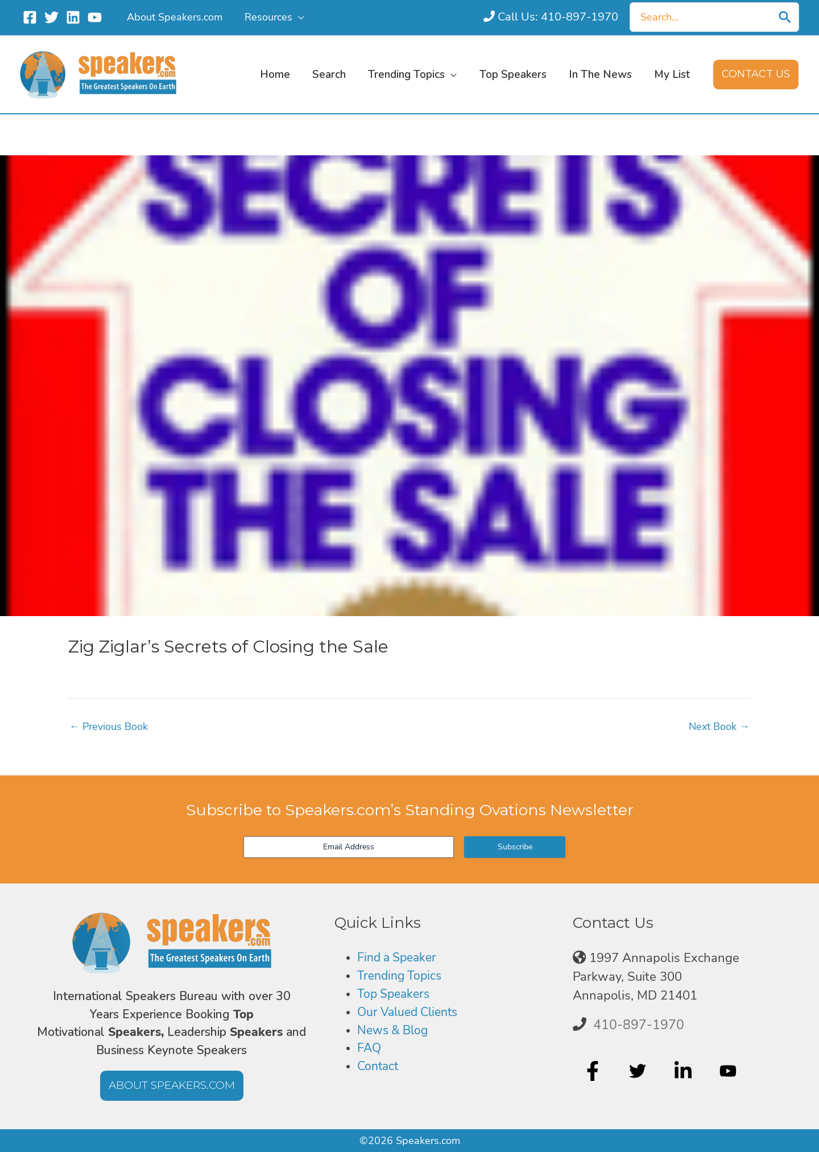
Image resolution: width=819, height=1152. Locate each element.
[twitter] (639, 1071)
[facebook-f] (594, 1071)
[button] (756, 74)
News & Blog (394, 1031)
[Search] (785, 17)
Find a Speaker (399, 958)
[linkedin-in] (684, 1071)
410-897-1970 (638, 1024)
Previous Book (108, 726)
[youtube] (729, 1071)
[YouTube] (95, 17)
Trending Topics (401, 976)
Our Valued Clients (411, 1013)
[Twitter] (51, 17)
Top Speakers (395, 995)
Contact (379, 1068)
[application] (296, 17)
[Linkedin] (73, 17)
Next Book (719, 726)
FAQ (369, 1050)
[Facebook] (30, 17)
